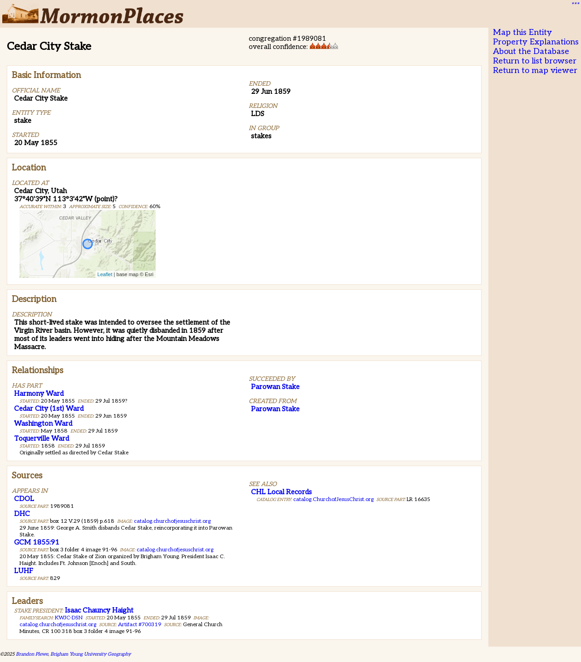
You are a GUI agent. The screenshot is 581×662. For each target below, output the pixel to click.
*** (575, 5)
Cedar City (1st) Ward (49, 408)
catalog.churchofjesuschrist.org (172, 521)
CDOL (24, 499)
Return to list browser (534, 61)
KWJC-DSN (69, 617)
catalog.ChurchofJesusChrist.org (333, 499)
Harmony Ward (39, 393)
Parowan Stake (275, 387)
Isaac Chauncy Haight (99, 610)
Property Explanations (536, 42)
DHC (22, 514)
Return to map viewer (535, 70)
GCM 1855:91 (36, 542)
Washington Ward (43, 423)
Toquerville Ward (41, 438)
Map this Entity (522, 32)
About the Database (531, 51)
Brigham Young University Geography (90, 654)
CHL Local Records (281, 492)
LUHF (23, 571)
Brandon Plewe (32, 654)
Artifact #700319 (139, 624)
